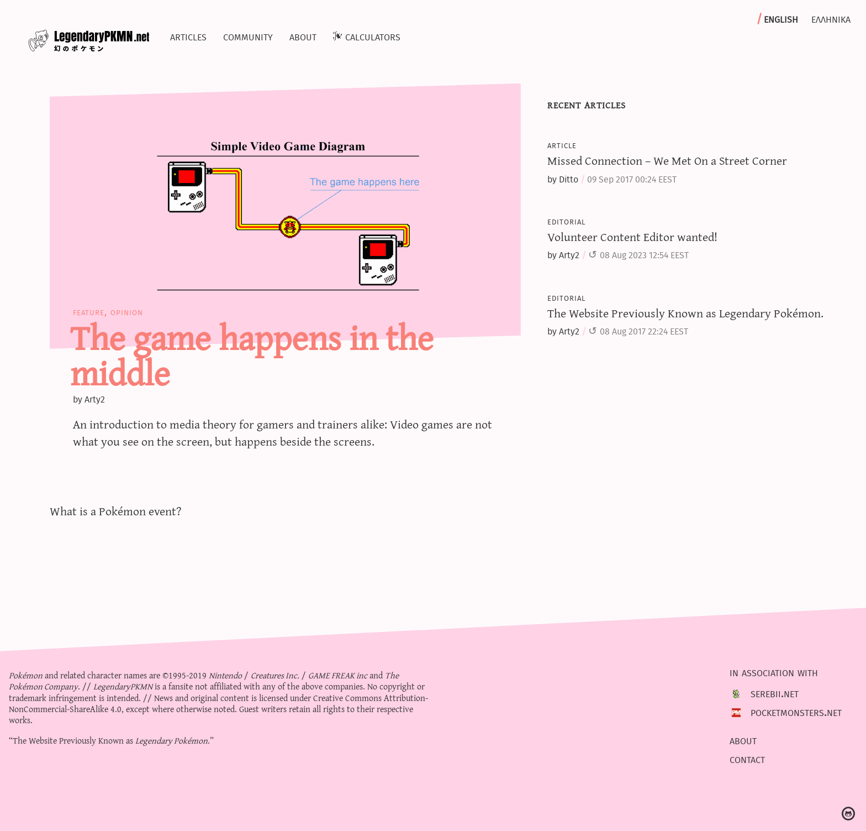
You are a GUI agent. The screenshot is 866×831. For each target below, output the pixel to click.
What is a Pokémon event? (116, 510)
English (781, 18)
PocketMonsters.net (796, 712)
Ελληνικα (831, 18)
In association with (774, 672)
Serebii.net (775, 693)
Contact (747, 758)
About (302, 36)
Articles (188, 36)
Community (248, 36)
